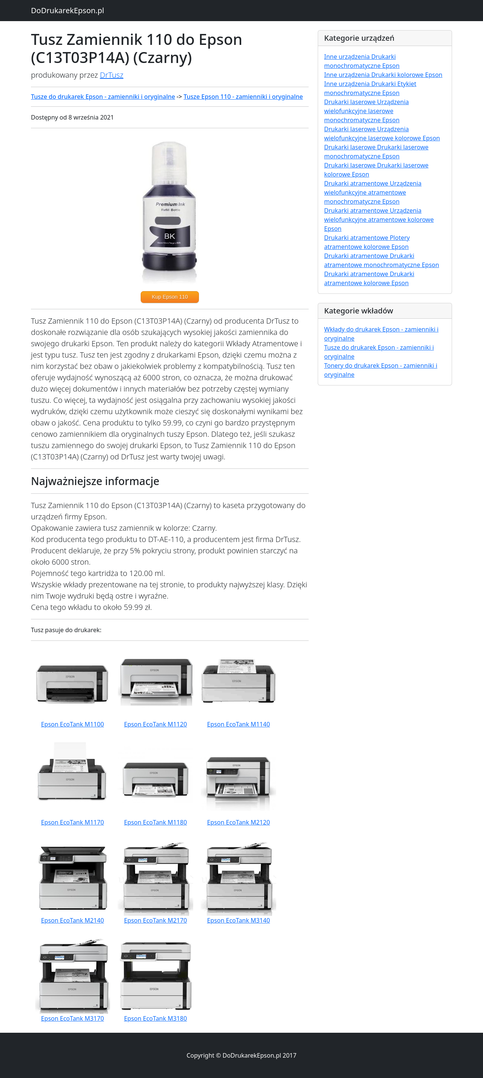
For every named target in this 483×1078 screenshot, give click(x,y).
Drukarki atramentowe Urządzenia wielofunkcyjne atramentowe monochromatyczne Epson (372, 192)
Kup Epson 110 (170, 297)
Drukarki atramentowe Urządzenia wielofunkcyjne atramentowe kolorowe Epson (379, 219)
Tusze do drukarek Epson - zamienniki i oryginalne (103, 96)
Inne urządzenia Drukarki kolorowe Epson (383, 75)
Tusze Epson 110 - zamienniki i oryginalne (243, 96)
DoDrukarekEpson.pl (67, 10)
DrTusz (111, 75)
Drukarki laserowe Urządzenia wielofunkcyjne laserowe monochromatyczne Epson (366, 111)
